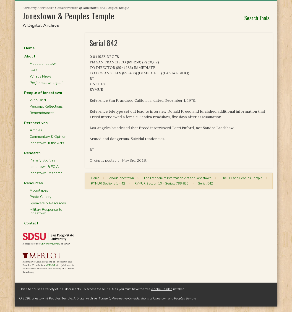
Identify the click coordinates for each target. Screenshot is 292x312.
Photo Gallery (40, 196)
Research (32, 153)
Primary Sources (42, 160)
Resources (33, 183)
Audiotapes (39, 190)
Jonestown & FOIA (44, 166)
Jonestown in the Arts (47, 143)
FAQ (33, 70)
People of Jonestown (43, 92)
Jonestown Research (46, 173)
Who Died (38, 100)
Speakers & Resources (48, 203)
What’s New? (40, 76)
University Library (50, 243)
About (29, 56)
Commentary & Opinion (48, 136)
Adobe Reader (161, 289)
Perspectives (36, 122)
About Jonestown (43, 63)
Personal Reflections (46, 106)
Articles (36, 130)
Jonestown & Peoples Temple (69, 16)
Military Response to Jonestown (46, 211)
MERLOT (50, 265)
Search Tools (256, 18)
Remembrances (42, 112)
